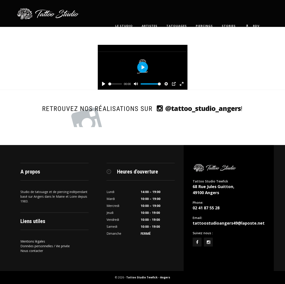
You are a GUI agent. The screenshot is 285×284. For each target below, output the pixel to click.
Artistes (156, 13)
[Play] (103, 83)
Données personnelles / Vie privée (45, 246)
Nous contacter (31, 251)
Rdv (258, 13)
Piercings (210, 13)
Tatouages (183, 13)
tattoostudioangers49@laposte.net (229, 223)
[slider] (115, 84)
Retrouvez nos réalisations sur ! (142, 108)
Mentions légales (32, 241)
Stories (235, 13)
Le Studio (130, 13)
